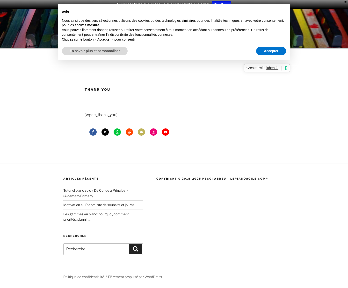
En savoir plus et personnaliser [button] (95, 51)
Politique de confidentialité (83, 277)
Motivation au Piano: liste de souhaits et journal (99, 205)
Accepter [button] (271, 51)
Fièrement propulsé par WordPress (135, 277)
